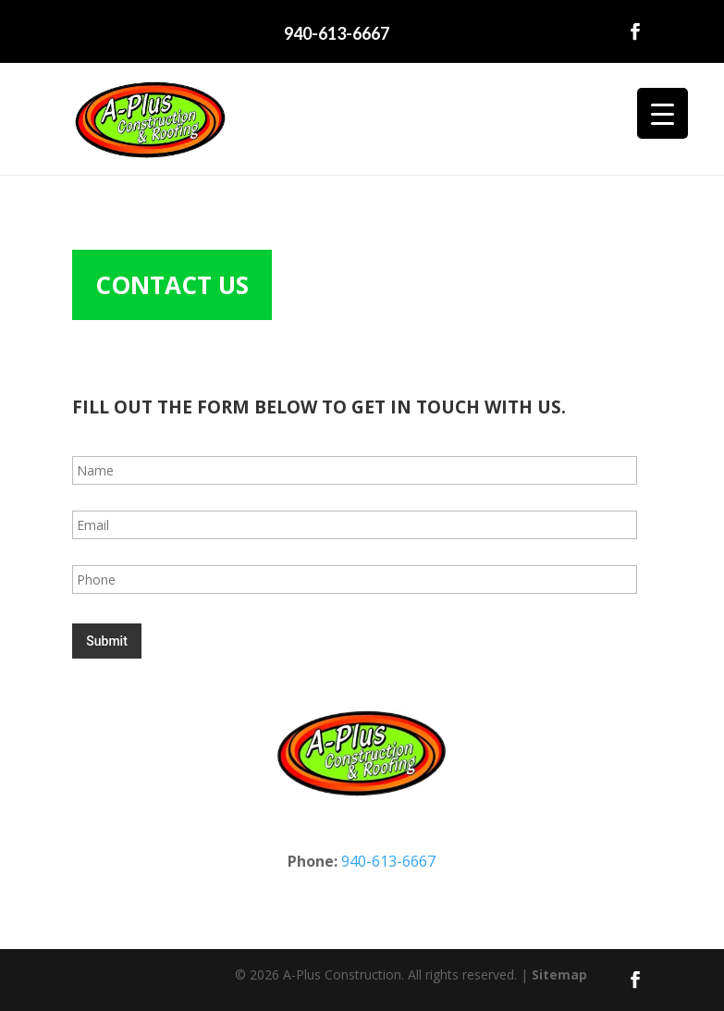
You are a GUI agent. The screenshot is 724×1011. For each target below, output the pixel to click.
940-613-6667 (336, 33)
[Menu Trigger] (662, 113)
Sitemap (559, 974)
